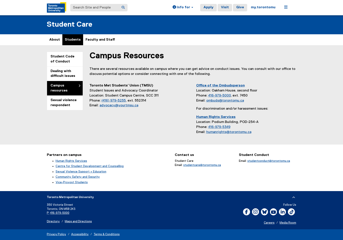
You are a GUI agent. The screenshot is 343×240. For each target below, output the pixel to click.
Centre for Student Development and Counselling (90, 166)
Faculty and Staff (100, 39)
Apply (208, 7)
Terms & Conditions (107, 234)
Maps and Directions (78, 221)
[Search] (123, 7)
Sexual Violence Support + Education (81, 171)
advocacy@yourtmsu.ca (119, 105)
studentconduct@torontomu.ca (268, 160)
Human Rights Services (71, 160)
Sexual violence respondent (64, 102)
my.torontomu (263, 7)
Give (240, 7)
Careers (269, 222)
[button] (182, 7)
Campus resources (59, 88)
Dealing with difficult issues (63, 73)
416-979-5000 (219, 95)
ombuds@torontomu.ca (225, 100)
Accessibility (80, 234)
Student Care (69, 24)
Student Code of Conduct (62, 59)
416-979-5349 (219, 127)
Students (73, 39)
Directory (53, 221)
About (54, 39)
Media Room (288, 222)
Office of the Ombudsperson (220, 85)
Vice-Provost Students (72, 182)
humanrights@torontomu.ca (228, 132)
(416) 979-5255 (114, 100)
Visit (225, 7)
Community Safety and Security (78, 176)
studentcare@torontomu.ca (202, 165)
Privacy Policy (56, 234)
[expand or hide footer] (293, 197)
